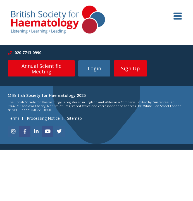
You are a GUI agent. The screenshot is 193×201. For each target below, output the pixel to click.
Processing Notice (43, 118)
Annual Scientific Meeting (41, 69)
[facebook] (24, 131)
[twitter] (59, 131)
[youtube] (47, 131)
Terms (14, 118)
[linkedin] (36, 131)
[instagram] (13, 131)
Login (94, 68)
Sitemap (74, 118)
